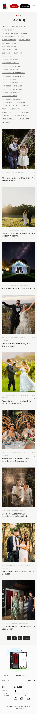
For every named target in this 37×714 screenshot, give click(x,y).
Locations (5, 698)
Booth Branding (8, 37)
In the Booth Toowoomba (12, 89)
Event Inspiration (9, 46)
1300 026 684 (24, 6)
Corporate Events (9, 43)
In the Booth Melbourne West (13, 76)
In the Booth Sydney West (12, 86)
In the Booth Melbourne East (13, 73)
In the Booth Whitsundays (12, 99)
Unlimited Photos (19, 115)
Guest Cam (18, 53)
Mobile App (21, 102)
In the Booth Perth (9, 79)
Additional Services (19, 27)
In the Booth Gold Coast (11, 66)
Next (27, 638)
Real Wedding (15, 109)
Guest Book (6, 53)
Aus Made (30, 700)
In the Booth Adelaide (10, 60)
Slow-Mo (5, 115)
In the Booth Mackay (10, 69)
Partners (25, 106)
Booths (21, 37)
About (4, 691)
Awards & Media (8, 30)
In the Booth (7, 56)
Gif (22, 50)
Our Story (6, 106)
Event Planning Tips (9, 50)
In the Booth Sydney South (12, 83)
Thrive (22, 708)
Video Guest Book (8, 119)
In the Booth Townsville (11, 92)
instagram (25, 693)
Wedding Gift (24, 119)
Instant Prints (7, 102)
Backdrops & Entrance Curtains (14, 33)
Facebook (17, 693)
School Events (7, 112)
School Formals (22, 112)
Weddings (6, 122)
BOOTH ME (14, 6)
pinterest (22, 700)
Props (4, 109)
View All (5, 27)
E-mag (16, 700)
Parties (15, 106)
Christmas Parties (9, 40)
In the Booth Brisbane (10, 63)
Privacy (30, 706)
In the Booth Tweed (9, 96)
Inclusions (5, 695)
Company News (24, 40)
